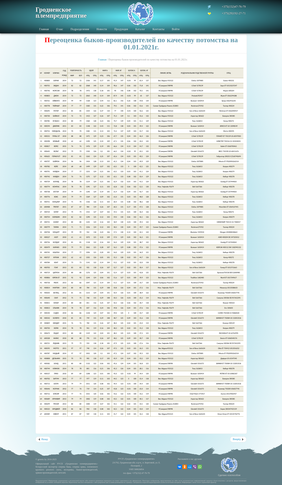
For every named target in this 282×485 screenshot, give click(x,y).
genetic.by (42, 459)
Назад (43, 439)
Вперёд (238, 439)
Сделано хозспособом (229, 475)
